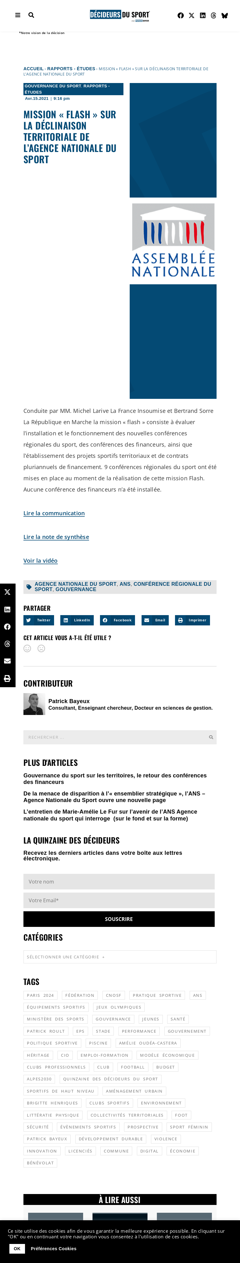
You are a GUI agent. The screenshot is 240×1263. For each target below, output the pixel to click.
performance (139, 1031)
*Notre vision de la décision (41, 33)
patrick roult (46, 1031)
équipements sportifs (56, 1007)
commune (116, 1151)
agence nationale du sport (76, 584)
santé (178, 1019)
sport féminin (189, 1127)
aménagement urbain (134, 1091)
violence (166, 1139)
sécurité (38, 1127)
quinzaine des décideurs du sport (110, 1079)
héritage (38, 1055)
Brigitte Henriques (52, 1103)
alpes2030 (39, 1079)
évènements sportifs (88, 1127)
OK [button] (17, 1248)
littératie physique (53, 1115)
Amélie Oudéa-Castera (148, 1043)
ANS (125, 584)
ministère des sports (55, 1019)
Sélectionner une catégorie (66, 957)
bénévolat (40, 1163)
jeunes (150, 1019)
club (103, 1067)
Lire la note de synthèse (56, 537)
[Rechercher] (211, 737)
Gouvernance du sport (53, 86)
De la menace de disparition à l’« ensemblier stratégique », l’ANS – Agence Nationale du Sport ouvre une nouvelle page (114, 797)
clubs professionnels (56, 1067)
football (133, 1067)
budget (165, 1067)
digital (149, 1151)
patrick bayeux (47, 1139)
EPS (80, 1031)
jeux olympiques (119, 1007)
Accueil (33, 68)
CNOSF (114, 995)
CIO (65, 1055)
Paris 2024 (40, 995)
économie (182, 1151)
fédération (79, 995)
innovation (42, 1151)
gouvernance (76, 589)
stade (103, 1031)
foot (181, 1115)
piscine (98, 1043)
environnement (161, 1103)
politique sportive (52, 1043)
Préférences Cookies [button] (54, 1248)
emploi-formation (105, 1055)
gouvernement (187, 1031)
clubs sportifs (109, 1103)
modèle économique (167, 1055)
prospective (143, 1127)
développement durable (111, 1139)
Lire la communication (54, 513)
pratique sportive (157, 995)
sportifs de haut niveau (61, 1091)
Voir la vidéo (40, 560)
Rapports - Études (71, 68)
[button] (38, 620)
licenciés (80, 1151)
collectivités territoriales (127, 1115)
